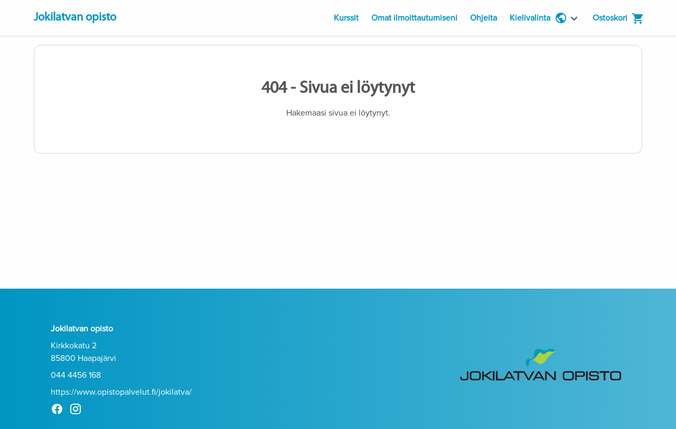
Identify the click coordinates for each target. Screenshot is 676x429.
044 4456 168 (76, 375)
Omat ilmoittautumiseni (414, 18)
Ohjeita (483, 18)
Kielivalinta (538, 18)
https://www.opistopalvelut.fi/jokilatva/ (121, 392)
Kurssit (346, 18)
